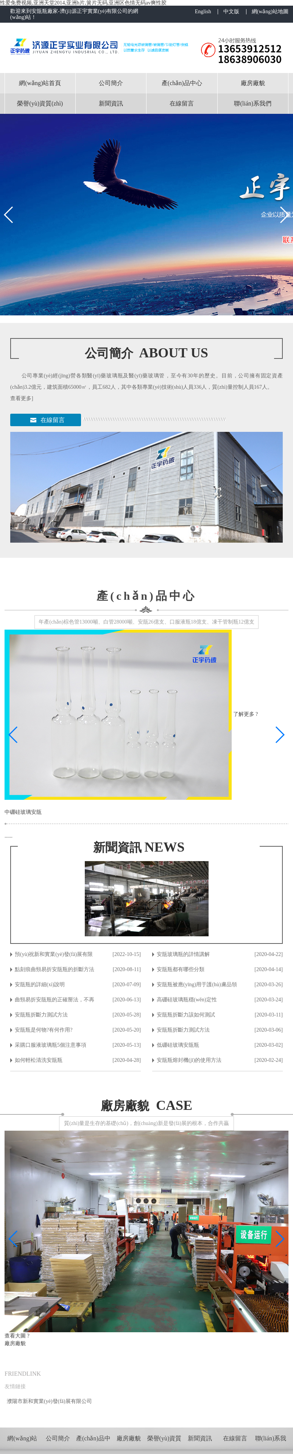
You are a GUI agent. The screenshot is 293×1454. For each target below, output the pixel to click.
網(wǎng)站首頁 (40, 83)
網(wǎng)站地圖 (270, 11)
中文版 (231, 11)
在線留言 (182, 103)
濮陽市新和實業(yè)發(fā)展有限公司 (49, 1401)
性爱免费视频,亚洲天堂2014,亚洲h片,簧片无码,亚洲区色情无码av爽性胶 (83, 3)
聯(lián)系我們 (252, 103)
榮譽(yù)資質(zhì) (40, 103)
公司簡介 (111, 83)
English (203, 11)
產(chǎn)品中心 (182, 83)
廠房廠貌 (253, 83)
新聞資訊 (111, 103)
